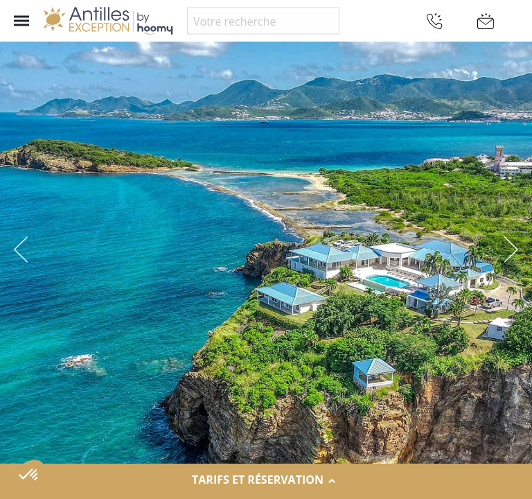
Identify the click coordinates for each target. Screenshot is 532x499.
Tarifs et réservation (266, 480)
